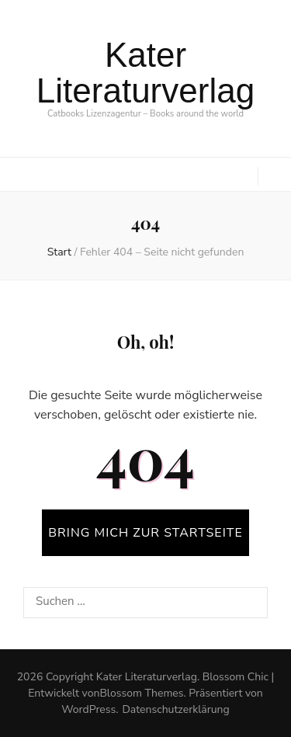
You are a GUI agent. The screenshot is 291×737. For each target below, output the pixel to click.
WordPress (88, 709)
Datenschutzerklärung (175, 709)
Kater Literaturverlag (145, 73)
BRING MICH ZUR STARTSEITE (145, 532)
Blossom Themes (141, 693)
